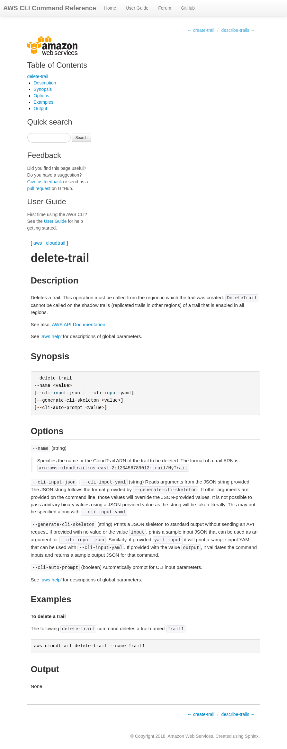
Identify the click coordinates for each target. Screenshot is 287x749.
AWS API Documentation (78, 324)
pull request (38, 188)
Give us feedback (44, 181)
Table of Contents (57, 65)
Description (45, 82)
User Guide (137, 8)
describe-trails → (238, 30)
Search (81, 137)
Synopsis (43, 89)
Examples (43, 102)
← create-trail (200, 30)
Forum (164, 8)
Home (110, 8)
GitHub (188, 8)
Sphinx (252, 736)
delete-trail (37, 76)
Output (40, 108)
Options (41, 95)
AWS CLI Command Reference (49, 8)
